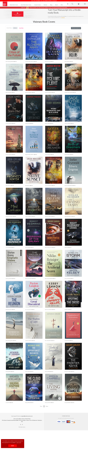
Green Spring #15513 (9, 340)
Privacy (23, 418)
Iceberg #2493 (8, 371)
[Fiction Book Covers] (14, 5)
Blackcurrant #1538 (28, 278)
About (5, 420)
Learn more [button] (18, 442)
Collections (40, 420)
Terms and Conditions (17, 418)
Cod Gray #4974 (9, 123)
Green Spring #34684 (10, 61)
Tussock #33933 (48, 154)
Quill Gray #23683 (28, 340)
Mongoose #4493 (68, 371)
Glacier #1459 (27, 371)
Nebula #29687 (9, 92)
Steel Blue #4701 (9, 309)
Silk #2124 (66, 247)
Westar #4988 (47, 371)
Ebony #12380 (28, 247)
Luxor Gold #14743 (48, 185)
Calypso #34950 (68, 123)
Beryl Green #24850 (48, 278)
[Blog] (51, 5)
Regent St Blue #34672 (29, 154)
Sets (22, 421)
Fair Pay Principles (22, 420)
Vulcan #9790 (8, 185)
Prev (41, 406)
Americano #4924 (48, 216)
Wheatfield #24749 (68, 216)
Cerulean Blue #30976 (29, 61)
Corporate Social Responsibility (12, 420)
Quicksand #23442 (48, 92)
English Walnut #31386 (69, 92)
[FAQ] (62, 5)
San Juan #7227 (28, 309)
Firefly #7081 (27, 123)
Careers (27, 420)
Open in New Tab (76, 28)
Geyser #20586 (67, 278)
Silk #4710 (66, 309)
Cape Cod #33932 (28, 216)
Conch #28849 (8, 247)
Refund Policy (28, 418)
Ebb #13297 (27, 185)
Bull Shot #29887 (28, 92)
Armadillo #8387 (68, 402)
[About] (57, 5)
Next (47, 406)
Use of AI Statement (33, 420)
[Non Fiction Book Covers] (26, 5)
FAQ (3, 420)
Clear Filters (21, 28)
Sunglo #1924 (67, 340)
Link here (63, 17)
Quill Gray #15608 (9, 278)
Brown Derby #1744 (48, 247)
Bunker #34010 (67, 154)
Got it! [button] (12, 445)
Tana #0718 (8, 402)
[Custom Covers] (37, 5)
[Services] (46, 5)
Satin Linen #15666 (48, 309)
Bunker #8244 (47, 123)
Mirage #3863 (27, 402)
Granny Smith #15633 (68, 185)
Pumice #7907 (48, 402)
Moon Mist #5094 (48, 340)
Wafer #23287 (67, 61)
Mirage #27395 (48, 61)
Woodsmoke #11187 (9, 216)
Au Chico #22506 (9, 154)
